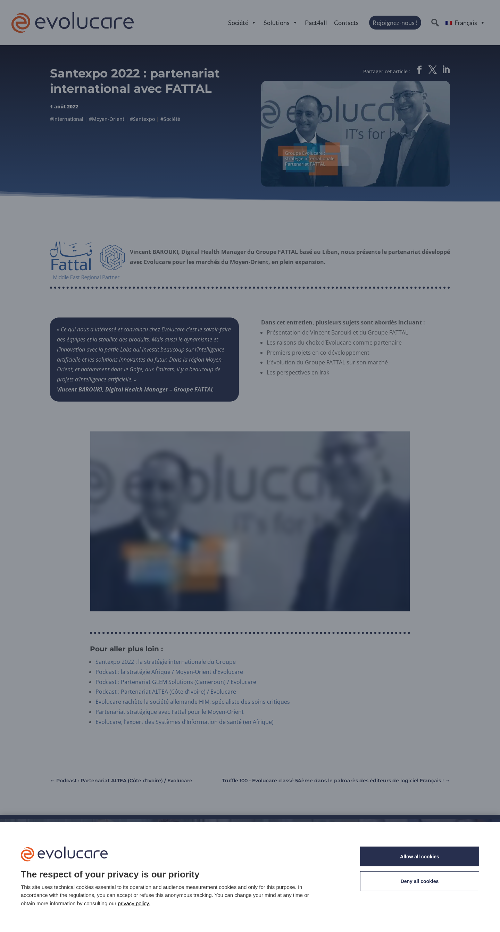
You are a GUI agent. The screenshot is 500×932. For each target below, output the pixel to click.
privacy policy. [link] (134, 903)
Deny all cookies (420, 881)
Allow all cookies (419, 856)
